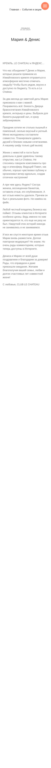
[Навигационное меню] (45, 6)
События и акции (31, 9)
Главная (14, 9)
